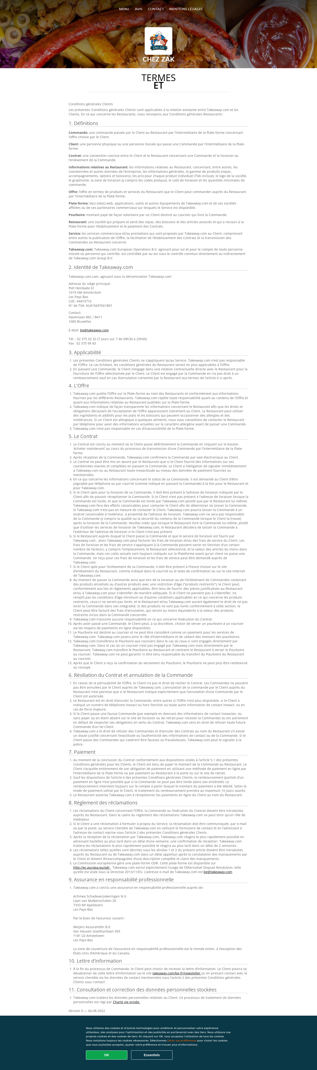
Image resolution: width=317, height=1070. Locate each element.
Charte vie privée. (126, 1002)
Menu (124, 8)
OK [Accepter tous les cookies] (106, 1055)
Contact (156, 8)
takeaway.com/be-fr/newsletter (177, 973)
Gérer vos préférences (182, 1040)
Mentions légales (186, 8)
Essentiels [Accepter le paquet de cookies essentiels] (152, 1055)
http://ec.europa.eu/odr (92, 867)
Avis (138, 8)
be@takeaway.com (94, 330)
